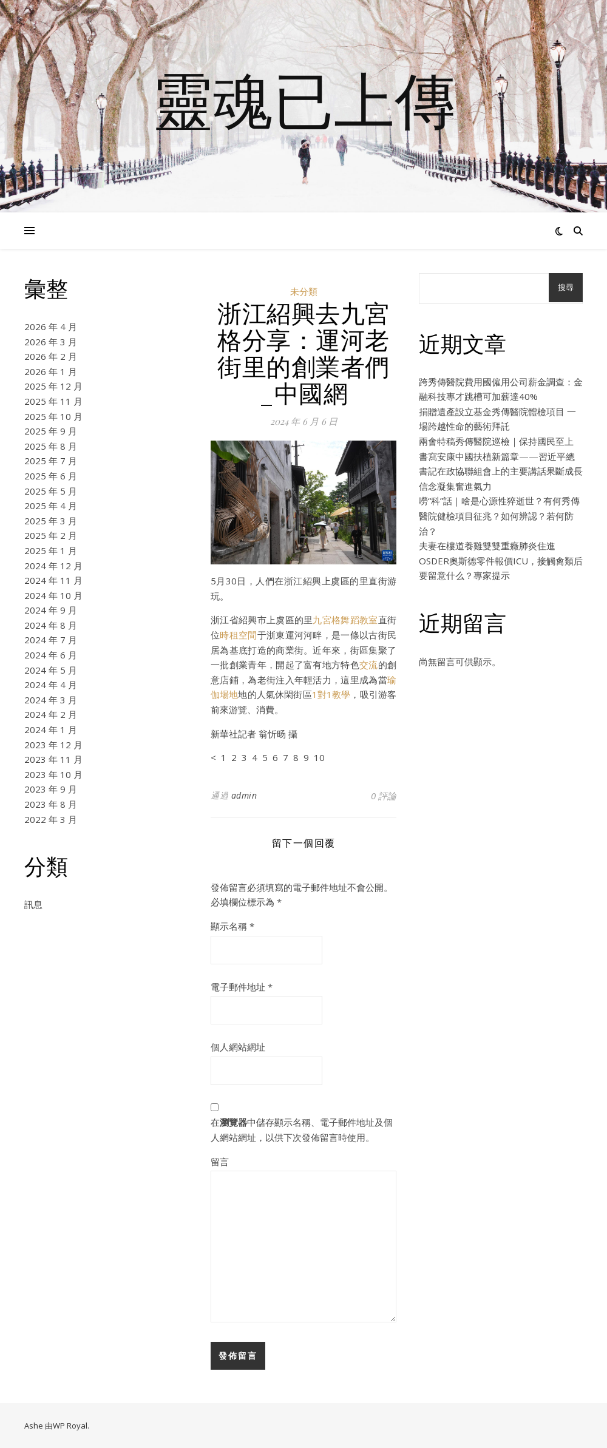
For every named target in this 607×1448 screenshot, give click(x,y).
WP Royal (70, 1425)
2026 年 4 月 (50, 326)
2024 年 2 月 (50, 714)
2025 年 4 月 (50, 505)
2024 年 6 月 (50, 655)
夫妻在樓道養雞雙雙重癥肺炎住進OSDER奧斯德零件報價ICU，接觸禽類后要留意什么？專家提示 (501, 560)
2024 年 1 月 (50, 729)
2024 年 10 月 (53, 595)
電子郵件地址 (242, 987)
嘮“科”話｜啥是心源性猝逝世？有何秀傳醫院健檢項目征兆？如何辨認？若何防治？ (499, 515)
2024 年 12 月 (53, 566)
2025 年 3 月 (50, 521)
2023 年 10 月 (53, 774)
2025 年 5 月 (50, 491)
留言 (220, 1161)
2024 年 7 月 (50, 640)
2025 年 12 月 (53, 386)
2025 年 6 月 (50, 476)
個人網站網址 (238, 1047)
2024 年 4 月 (50, 684)
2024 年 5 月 (50, 670)
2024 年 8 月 (50, 625)
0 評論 (383, 796)
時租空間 (238, 635)
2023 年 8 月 (50, 804)
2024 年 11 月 (53, 580)
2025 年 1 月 (50, 550)
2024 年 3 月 (50, 700)
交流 (368, 664)
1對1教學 (331, 694)
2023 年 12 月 (53, 745)
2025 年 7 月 (50, 461)
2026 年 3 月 (50, 342)
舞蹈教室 (359, 620)
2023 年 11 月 (53, 759)
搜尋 (566, 287)
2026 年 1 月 (50, 371)
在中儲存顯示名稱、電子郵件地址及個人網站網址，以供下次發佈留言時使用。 (302, 1129)
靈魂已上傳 (303, 99)
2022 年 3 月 (50, 819)
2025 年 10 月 (53, 416)
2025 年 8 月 (50, 446)
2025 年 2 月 (50, 535)
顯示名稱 (232, 926)
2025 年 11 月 (53, 401)
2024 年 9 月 (50, 610)
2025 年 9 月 (50, 431)
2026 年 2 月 (50, 356)
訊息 (33, 904)
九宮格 (327, 620)
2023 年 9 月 (50, 789)
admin (244, 795)
